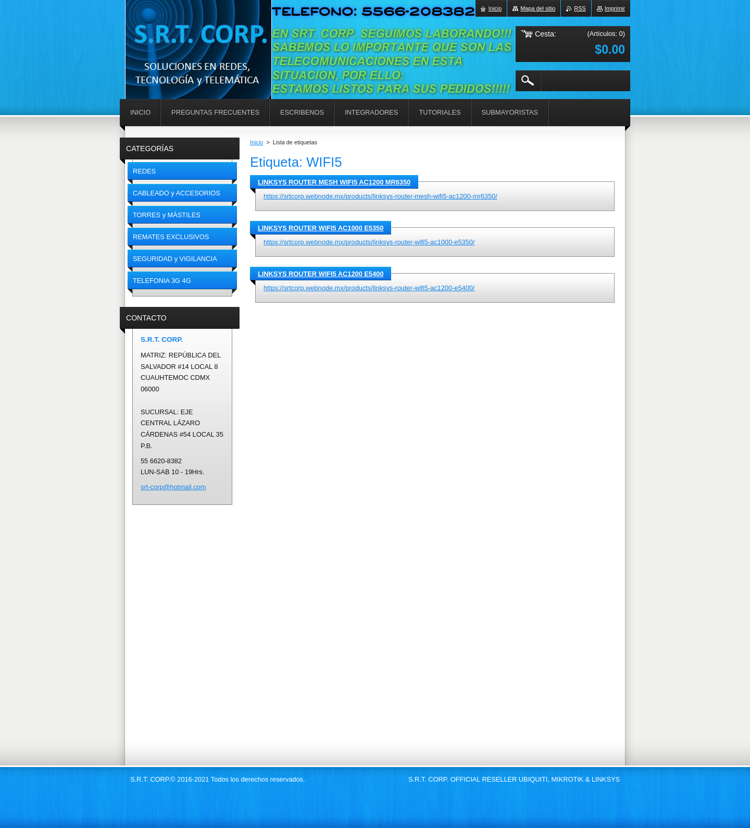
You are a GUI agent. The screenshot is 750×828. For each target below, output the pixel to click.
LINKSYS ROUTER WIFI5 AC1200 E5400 (320, 274)
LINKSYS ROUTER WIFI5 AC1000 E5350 (320, 228)
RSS (579, 8)
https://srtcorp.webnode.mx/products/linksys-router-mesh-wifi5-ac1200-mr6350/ (380, 196)
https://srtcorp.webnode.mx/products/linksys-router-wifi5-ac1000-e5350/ (369, 242)
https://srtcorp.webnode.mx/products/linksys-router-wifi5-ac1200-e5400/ (369, 288)
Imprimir (615, 8)
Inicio (256, 142)
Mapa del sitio (537, 8)
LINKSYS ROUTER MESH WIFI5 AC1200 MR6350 (334, 182)
